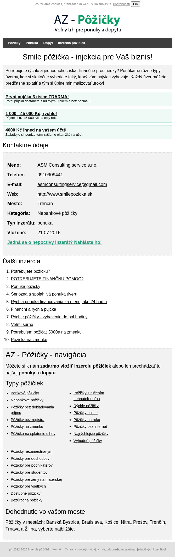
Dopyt (48, 43)
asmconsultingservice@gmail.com (72, 184)
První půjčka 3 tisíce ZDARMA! (37, 96)
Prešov (140, 522)
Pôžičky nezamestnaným (31, 451)
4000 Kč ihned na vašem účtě (35, 130)
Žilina (30, 529)
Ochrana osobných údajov (82, 549)
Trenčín (157, 522)
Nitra (126, 522)
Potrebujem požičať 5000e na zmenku (46, 332)
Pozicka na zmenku (29, 339)
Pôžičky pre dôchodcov (30, 458)
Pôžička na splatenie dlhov (33, 434)
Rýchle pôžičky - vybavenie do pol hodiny (49, 317)
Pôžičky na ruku (87, 420)
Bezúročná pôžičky (26, 500)
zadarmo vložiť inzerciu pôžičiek (75, 366)
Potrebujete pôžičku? (30, 271)
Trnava (12, 529)
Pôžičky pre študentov (29, 472)
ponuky (27, 372)
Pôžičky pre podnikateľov (32, 465)
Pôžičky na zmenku (27, 426)
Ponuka (32, 43)
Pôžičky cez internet (90, 426)
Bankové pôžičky (25, 393)
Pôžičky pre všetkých (28, 486)
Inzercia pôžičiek (71, 43)
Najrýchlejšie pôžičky (91, 434)
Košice (111, 522)
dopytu (48, 372)
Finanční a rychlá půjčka (33, 309)
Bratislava (92, 522)
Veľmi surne (22, 324)
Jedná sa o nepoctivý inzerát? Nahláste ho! (54, 242)
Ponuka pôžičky (25, 286)
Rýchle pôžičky (86, 406)
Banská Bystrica (62, 522)
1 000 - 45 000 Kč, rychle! (31, 113)
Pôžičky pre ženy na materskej (36, 479)
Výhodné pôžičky (88, 441)
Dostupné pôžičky (26, 493)
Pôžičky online (86, 413)
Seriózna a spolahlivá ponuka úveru (44, 294)
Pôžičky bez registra (27, 420)
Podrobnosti (121, 4)
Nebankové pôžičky (27, 400)
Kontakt (57, 549)
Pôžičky (14, 43)
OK (135, 4)
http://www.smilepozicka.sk (64, 194)
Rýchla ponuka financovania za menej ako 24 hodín (59, 301)
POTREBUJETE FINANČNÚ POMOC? (47, 279)
